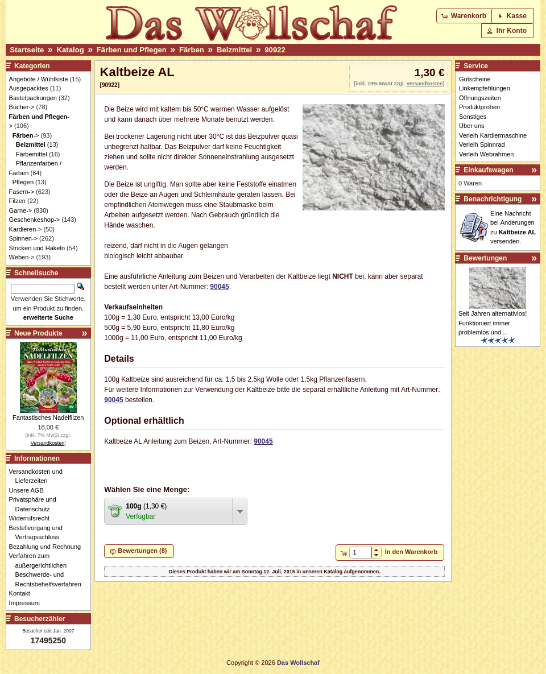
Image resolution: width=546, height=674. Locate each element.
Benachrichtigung (493, 199)
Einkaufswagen (488, 170)
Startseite (27, 50)
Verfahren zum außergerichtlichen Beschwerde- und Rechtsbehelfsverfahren (48, 570)
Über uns (472, 125)
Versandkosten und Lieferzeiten (39, 476)
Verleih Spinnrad (482, 144)
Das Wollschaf (298, 662)
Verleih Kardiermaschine (493, 135)
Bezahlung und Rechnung (48, 546)
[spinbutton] (360, 553)
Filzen (17, 200)
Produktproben (479, 107)
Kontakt (22, 593)
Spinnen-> (23, 238)
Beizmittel (234, 50)
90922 (275, 50)
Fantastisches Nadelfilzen (48, 417)
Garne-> (20, 210)
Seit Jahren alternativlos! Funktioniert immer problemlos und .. (492, 323)
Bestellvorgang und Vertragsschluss (39, 532)
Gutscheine (475, 79)
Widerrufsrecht (32, 518)
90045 (219, 287)
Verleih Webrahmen (486, 154)
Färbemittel (31, 154)
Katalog (70, 50)
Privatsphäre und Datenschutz (35, 504)
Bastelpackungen (33, 97)
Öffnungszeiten (480, 97)
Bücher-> (22, 107)
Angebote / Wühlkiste (38, 79)
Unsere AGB (29, 490)
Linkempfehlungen (484, 88)
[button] (465, 16)
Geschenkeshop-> (34, 219)
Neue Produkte (38, 333)
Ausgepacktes (28, 88)
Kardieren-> (25, 229)
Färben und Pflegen (132, 50)
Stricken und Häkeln (37, 248)
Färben (191, 50)
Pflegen (23, 182)
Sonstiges (472, 116)
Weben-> (22, 257)
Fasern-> (21, 191)
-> (26, 135)
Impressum (27, 602)
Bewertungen (485, 258)
